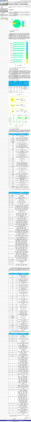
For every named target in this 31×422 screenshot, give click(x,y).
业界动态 (2, 10)
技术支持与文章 (2, 11)
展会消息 (2, 7)
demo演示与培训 (2, 13)
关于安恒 (2, 6)
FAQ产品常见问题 (3, 12)
